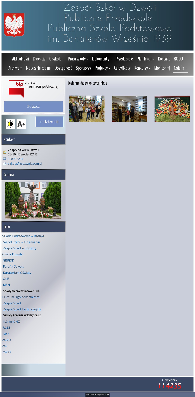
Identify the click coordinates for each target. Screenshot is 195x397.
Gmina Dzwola (12, 254)
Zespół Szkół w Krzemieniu (21, 242)
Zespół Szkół (12, 303)
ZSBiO (6, 339)
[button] (56, 59)
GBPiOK (8, 260)
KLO (6, 333)
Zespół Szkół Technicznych (22, 309)
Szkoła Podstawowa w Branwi (23, 235)
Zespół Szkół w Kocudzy (19, 248)
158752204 (15, 159)
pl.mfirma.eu (104, 394)
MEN (6, 284)
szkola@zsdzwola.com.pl (25, 163)
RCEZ (6, 327)
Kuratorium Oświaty (17, 272)
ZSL (4, 345)
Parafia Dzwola (13, 266)
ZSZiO (6, 351)
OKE (6, 278)
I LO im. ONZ (11, 321)
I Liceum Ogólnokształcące (21, 296)
